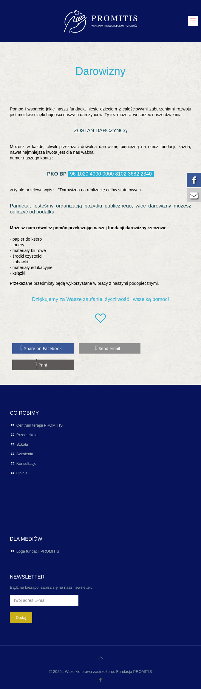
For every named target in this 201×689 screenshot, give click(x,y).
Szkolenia (24, 454)
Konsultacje (26, 463)
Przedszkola (27, 435)
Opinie (22, 473)
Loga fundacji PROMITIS (37, 551)
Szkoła (22, 444)
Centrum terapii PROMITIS (39, 425)
